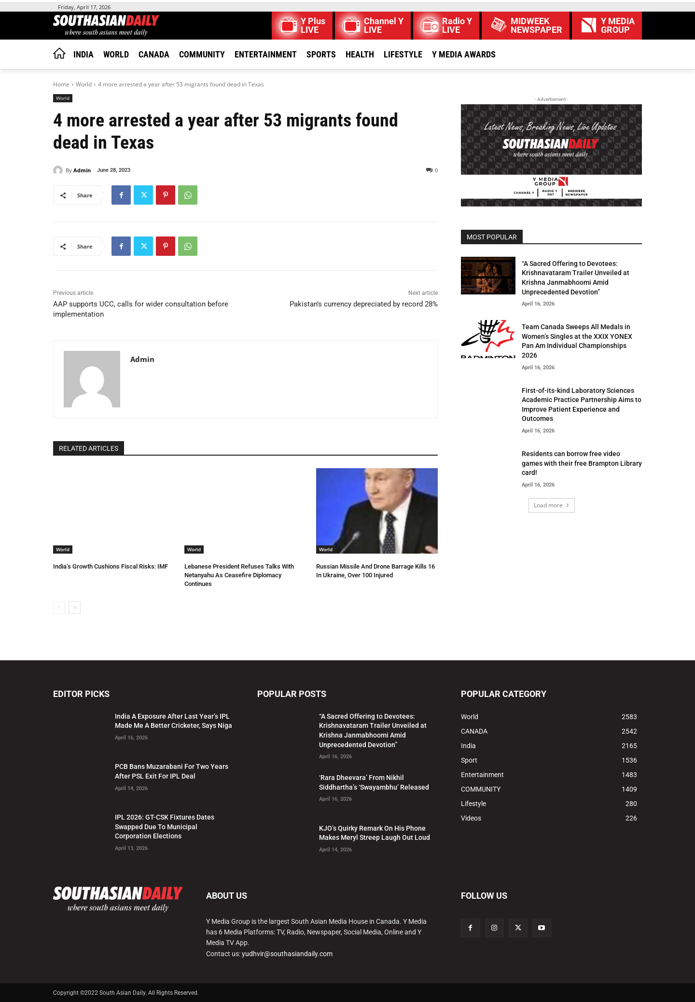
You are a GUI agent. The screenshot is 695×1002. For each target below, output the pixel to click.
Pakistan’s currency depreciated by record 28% (364, 304)
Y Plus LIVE (313, 25)
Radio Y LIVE (457, 25)
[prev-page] (59, 607)
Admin (82, 170)
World (84, 84)
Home (61, 84)
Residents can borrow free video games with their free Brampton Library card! (582, 463)
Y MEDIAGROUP (618, 25)
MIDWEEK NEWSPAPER (536, 25)
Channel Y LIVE (383, 25)
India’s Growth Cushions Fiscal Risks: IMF (110, 566)
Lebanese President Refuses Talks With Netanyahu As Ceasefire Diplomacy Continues (239, 575)
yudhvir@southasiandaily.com (287, 954)
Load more (552, 505)
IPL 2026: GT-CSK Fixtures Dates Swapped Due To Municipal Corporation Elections (164, 826)
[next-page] (75, 607)
